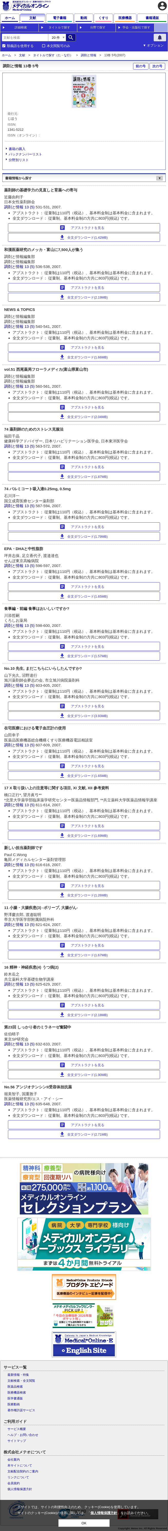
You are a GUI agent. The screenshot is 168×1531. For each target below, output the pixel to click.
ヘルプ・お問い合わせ (22, 1435)
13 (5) (29, 207)
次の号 (157, 66)
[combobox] (25, 37)
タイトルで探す (59, 27)
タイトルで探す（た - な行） (53, 55)
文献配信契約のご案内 (22, 1471)
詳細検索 (21, 27)
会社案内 (13, 1459)
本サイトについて (19, 1465)
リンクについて (18, 1477)
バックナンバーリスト (25, 154)
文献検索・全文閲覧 (21, 1380)
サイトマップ (16, 1441)
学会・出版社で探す (136, 27)
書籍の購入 (17, 149)
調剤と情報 (88, 55)
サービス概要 (16, 1429)
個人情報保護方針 (19, 1489)
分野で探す (98, 27)
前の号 (141, 66)
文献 (22, 55)
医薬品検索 (15, 1386)
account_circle (162, 6)
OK (83, 1523)
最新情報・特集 (18, 1375)
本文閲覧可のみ (58, 46)
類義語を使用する (20, 46)
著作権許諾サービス (21, 1410)
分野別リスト (19, 160)
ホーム (6, 55)
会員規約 (13, 1483)
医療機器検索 (16, 1392)
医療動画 (13, 1404)
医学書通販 (15, 1398)
